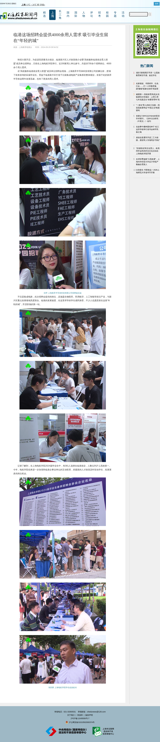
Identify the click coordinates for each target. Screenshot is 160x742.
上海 (52, 14)
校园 (107, 14)
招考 (99, 14)
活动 (123, 14)
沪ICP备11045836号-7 (80, 718)
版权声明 (89, 715)
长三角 (60, 14)
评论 (91, 14)
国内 (68, 14)
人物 (83, 14)
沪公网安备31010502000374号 (80, 722)
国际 (76, 14)
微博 (156, 4)
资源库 (80, 715)
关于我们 (71, 715)
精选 (44, 14)
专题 (115, 14)
